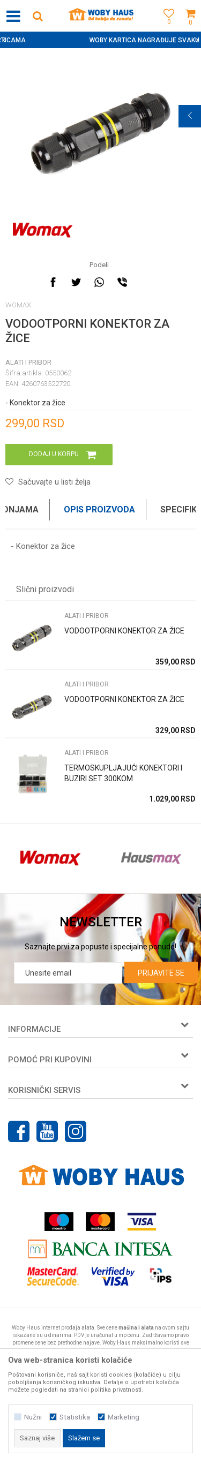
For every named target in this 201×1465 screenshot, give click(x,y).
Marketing (123, 1417)
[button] (37, 16)
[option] (100, 40)
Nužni (33, 1417)
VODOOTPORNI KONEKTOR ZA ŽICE (124, 630)
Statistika (74, 1417)
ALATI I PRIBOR (28, 362)
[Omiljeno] (166, 28)
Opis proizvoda (99, 509)
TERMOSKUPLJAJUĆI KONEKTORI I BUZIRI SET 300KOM (123, 773)
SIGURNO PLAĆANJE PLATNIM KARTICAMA (99, 40)
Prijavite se (161, 973)
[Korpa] (190, 28)
